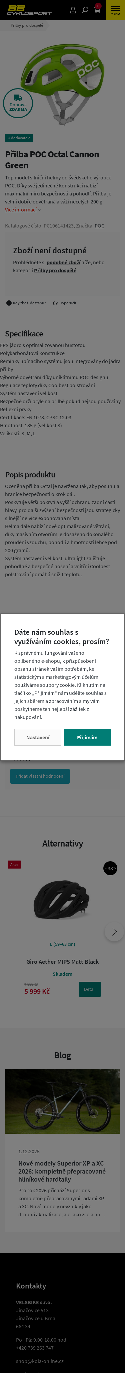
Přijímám (87, 737)
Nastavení (37, 737)
